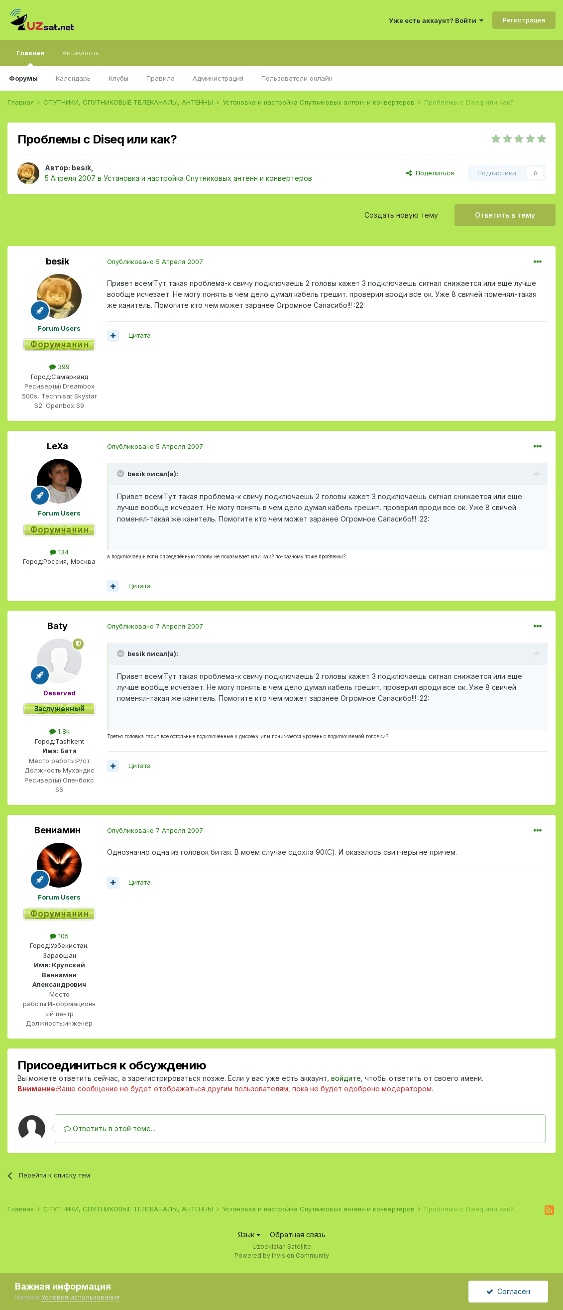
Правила (160, 78)
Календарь (73, 78)
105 (59, 936)
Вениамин (57, 830)
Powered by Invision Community (281, 1255)
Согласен (508, 1291)
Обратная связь (298, 1234)
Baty (57, 626)
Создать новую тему (401, 215)
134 (59, 552)
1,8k (59, 731)
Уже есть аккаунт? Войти (436, 20)
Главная (30, 57)
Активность (80, 53)
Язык (249, 1234)
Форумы (23, 78)
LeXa (57, 446)
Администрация (218, 78)
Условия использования (80, 1297)
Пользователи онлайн (297, 78)
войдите (346, 1078)
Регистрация (524, 20)
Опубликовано (155, 261)
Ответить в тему (505, 215)
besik (81, 167)
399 (59, 367)
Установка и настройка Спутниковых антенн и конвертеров (208, 178)
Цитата (139, 335)
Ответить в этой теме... (109, 1128)
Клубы (118, 78)
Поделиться (430, 173)
